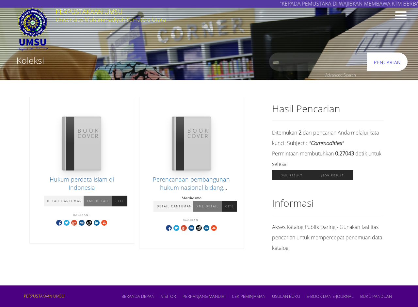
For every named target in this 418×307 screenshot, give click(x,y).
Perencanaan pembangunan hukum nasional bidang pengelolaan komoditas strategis (191, 187)
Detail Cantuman (64, 201)
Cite (120, 201)
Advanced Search (340, 75)
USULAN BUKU (286, 296)
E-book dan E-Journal (330, 296)
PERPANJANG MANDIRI (204, 296)
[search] (318, 62)
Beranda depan (137, 296)
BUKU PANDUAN (376, 296)
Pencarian (387, 62)
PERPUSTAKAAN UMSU (44, 296)
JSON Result (332, 175)
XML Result (291, 175)
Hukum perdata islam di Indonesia (82, 183)
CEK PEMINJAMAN (248, 296)
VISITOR (168, 296)
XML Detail (98, 201)
